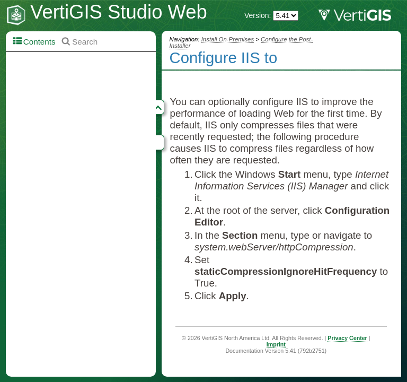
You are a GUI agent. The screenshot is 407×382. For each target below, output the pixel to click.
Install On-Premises (227, 39)
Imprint (276, 344)
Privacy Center (347, 338)
